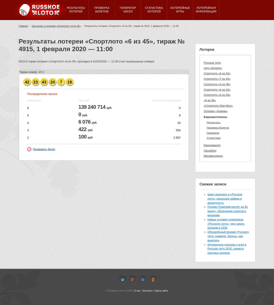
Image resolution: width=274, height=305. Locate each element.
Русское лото (212, 62)
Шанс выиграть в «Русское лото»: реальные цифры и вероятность (224, 198)
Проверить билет (41, 149)
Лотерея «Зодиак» (215, 111)
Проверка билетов (218, 127)
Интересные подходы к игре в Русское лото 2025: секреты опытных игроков (226, 249)
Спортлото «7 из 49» (217, 78)
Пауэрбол (210, 150)
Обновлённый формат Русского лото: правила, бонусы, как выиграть (228, 236)
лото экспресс (213, 68)
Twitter (123, 280)
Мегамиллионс (213, 156)
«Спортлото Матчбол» (218, 105)
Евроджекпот (212, 145)
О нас (137, 290)
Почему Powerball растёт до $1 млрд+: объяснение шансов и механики (227, 211)
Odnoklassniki (153, 280)
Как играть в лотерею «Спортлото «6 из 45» (56, 26)
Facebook (133, 280)
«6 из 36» (210, 100)
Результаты (213, 122)
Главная (23, 26)
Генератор (213, 132)
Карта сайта (161, 290)
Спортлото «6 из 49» (217, 95)
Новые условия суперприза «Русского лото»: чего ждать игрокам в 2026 (225, 224)
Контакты (147, 290)
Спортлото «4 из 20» (217, 89)
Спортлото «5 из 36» (217, 84)
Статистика (213, 137)
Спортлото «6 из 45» (217, 73)
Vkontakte (143, 280)
